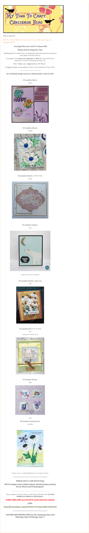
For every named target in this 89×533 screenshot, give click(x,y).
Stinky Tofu (38, 281)
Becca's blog (37, 329)
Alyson (34, 128)
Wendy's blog (38, 176)
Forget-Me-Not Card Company (30, 275)
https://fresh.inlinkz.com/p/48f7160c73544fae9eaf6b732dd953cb (30, 507)
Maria (34, 80)
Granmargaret (34, 421)
